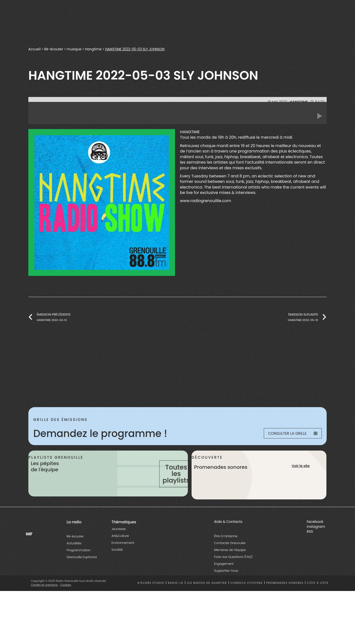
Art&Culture (120, 550)
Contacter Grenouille (229, 557)
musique (74, 49)
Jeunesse (118, 543)
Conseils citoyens (247, 597)
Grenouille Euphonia (82, 571)
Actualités (74, 557)
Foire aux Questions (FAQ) (233, 571)
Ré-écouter (53, 49)
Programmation (78, 564)
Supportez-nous (226, 585)
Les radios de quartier (207, 597)
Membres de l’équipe (230, 564)
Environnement (122, 557)
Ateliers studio (151, 597)
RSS (310, 545)
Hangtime (93, 49)
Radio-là (175, 597)
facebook (315, 535)
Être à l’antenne (225, 550)
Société (117, 564)
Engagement (223, 578)
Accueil (34, 49)
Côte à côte (318, 597)
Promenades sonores (284, 597)
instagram (316, 540)
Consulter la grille (290, 433)
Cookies (65, 599)
